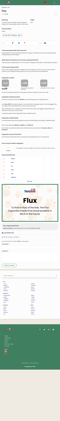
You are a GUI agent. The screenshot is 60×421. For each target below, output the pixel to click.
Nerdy (32, 374)
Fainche (13, 265)
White (5, 394)
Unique (32, 371)
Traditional (6, 374)
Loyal (32, 389)
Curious (33, 386)
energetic (8, 236)
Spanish (33, 398)
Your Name (5, 331)
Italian (32, 399)
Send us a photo (8, 316)
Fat (4, 401)
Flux (9, 7)
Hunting (33, 378)
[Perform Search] (56, 363)
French (32, 401)
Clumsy (33, 388)
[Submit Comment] (9, 353)
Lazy (5, 389)
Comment (5, 338)
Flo (12, 253)
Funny (5, 376)
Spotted (6, 399)
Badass (33, 376)
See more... (30, 268)
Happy (32, 383)
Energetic (6, 388)
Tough (32, 384)
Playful (5, 384)
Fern (12, 257)
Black (5, 396)
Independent (7, 383)
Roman (33, 396)
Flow (12, 250)
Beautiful (6, 378)
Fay (12, 261)
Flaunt (13, 246)
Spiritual (6, 373)
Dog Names (4, 7)
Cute (5, 371)
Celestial (33, 373)
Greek (32, 394)
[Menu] (54, 2)
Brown (5, 398)
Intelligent (6, 386)
